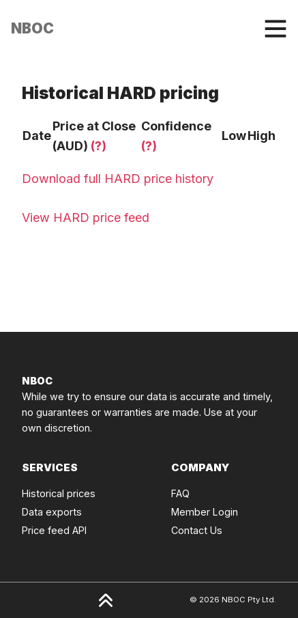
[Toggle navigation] (275, 28)
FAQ (180, 493)
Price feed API (54, 530)
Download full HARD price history (117, 178)
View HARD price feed (85, 217)
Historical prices (58, 493)
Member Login (204, 512)
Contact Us (196, 530)
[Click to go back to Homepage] (32, 28)
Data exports (52, 512)
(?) (98, 146)
